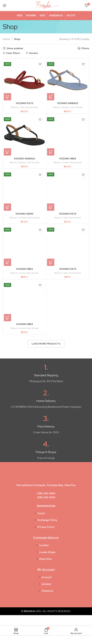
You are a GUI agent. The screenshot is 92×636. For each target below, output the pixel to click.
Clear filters (13, 53)
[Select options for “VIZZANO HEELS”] (50, 152)
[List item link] (46, 513)
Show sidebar (15, 48)
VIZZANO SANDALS (67, 103)
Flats (22, 107)
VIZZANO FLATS (24, 103)
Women (15, 107)
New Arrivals (32, 107)
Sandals (65, 107)
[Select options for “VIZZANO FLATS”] (7, 96)
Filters (85, 48)
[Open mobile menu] (4, 5)
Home (6, 39)
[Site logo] (46, 5)
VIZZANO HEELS (67, 158)
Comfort (22, 217)
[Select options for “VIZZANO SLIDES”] (7, 207)
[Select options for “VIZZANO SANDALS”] (50, 96)
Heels (65, 162)
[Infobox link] (46, 373)
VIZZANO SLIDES (24, 213)
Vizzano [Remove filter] (33, 53)
